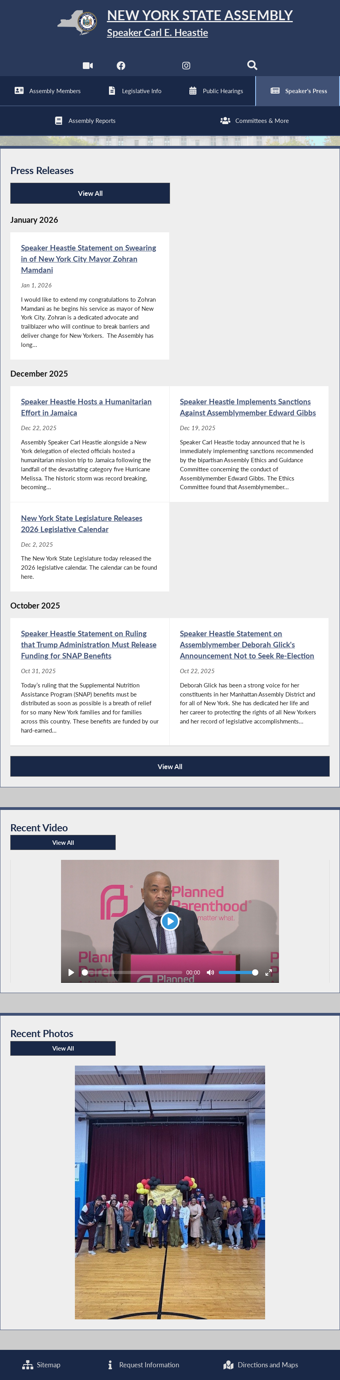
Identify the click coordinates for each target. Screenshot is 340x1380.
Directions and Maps (260, 1365)
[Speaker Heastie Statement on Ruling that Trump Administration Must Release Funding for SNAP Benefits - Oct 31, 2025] (89, 681)
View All (59, 196)
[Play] (170, 921)
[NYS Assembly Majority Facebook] (121, 67)
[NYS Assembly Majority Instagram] (186, 67)
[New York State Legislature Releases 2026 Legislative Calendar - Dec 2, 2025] (89, 546)
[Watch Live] (88, 67)
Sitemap (41, 1365)
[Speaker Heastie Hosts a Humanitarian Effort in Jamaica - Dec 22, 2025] (89, 444)
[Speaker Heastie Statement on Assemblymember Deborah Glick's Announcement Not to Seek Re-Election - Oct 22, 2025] (249, 681)
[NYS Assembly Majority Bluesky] (219, 67)
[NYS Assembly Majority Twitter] (153, 67)
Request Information (142, 1365)
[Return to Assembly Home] (170, 24)
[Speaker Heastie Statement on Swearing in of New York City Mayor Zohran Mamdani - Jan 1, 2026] (89, 296)
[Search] (252, 67)
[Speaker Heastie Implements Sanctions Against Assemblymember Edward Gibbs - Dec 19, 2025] (249, 444)
